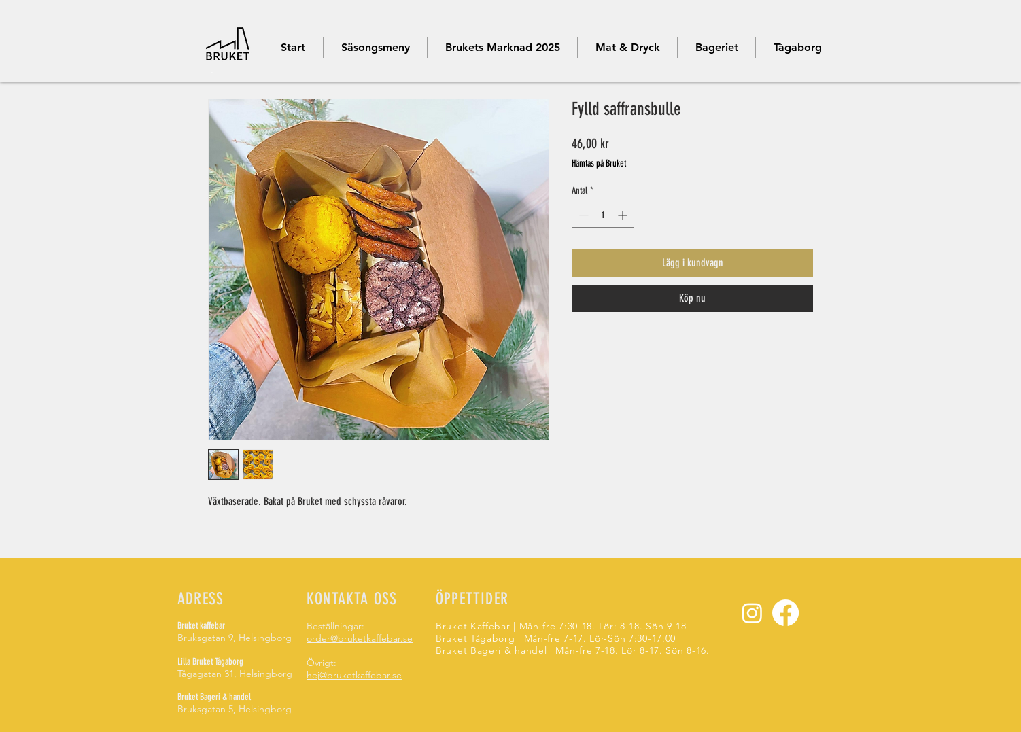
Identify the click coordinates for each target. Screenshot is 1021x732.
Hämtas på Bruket (599, 163)
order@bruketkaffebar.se (360, 638)
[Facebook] (785, 612)
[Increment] (623, 215)
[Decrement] (582, 215)
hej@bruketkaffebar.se (354, 675)
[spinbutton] (603, 215)
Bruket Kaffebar (474, 626)
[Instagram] (752, 612)
